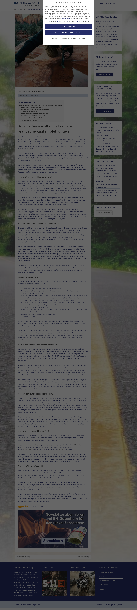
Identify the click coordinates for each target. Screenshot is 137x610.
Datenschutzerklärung (69, 43)
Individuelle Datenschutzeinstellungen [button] (68, 38)
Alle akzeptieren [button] (68, 27)
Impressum (79, 43)
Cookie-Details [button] (59, 43)
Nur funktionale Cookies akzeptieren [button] (68, 33)
